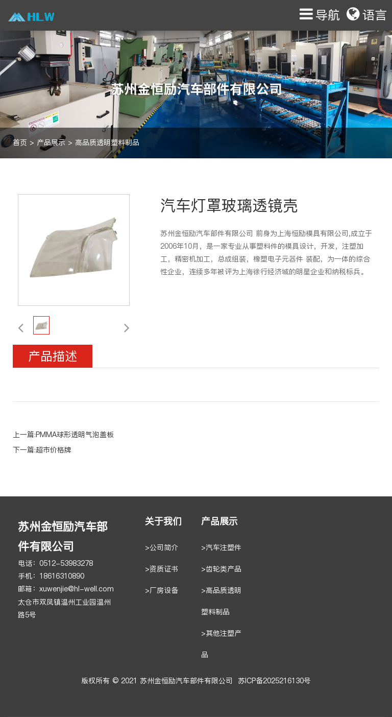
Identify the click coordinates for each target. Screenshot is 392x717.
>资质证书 (161, 569)
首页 (20, 142)
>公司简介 (161, 547)
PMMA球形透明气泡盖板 (75, 435)
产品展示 (51, 142)
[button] (20, 327)
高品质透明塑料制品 (107, 142)
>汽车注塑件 (221, 547)
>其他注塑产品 (221, 644)
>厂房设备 (161, 590)
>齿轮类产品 (221, 569)
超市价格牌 (53, 450)
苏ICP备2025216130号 (274, 681)
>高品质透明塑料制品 (221, 601)
